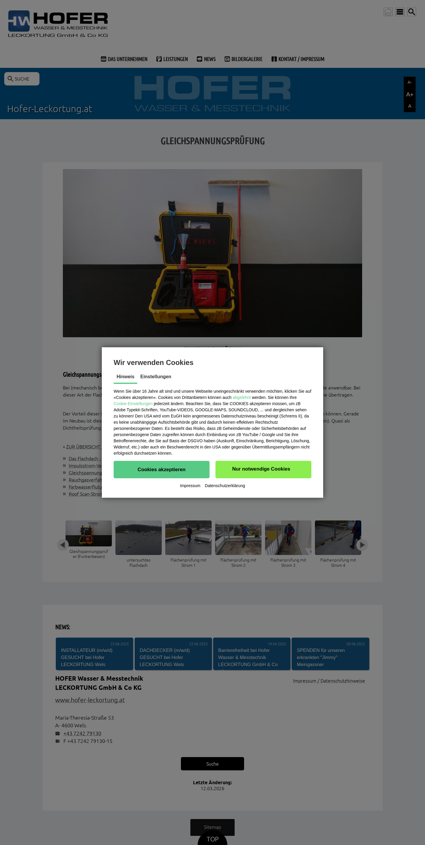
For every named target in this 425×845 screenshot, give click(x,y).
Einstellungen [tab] (155, 376)
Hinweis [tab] (125, 376)
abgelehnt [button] (242, 397)
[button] (162, 469)
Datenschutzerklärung (225, 485)
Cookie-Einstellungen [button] (133, 403)
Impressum (190, 485)
